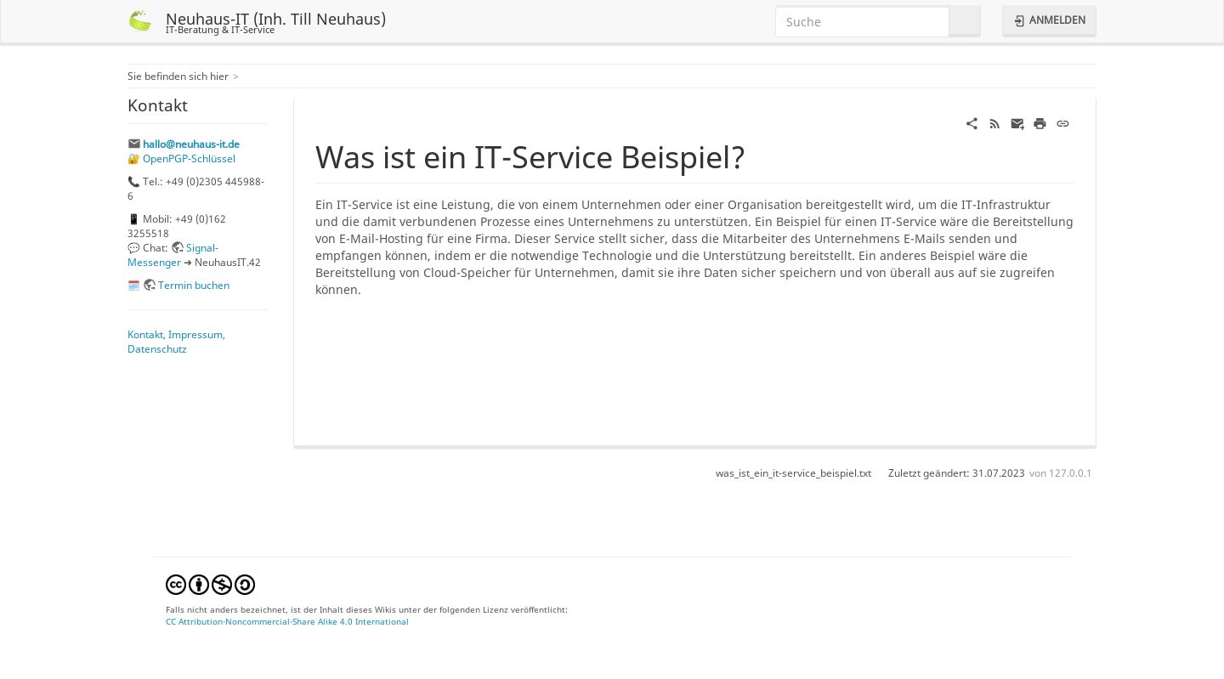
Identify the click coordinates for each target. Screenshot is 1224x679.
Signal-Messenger (173, 254)
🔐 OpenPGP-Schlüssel (181, 158)
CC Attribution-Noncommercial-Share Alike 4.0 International (287, 621)
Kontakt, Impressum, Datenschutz (176, 341)
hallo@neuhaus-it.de (191, 143)
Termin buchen (194, 284)
